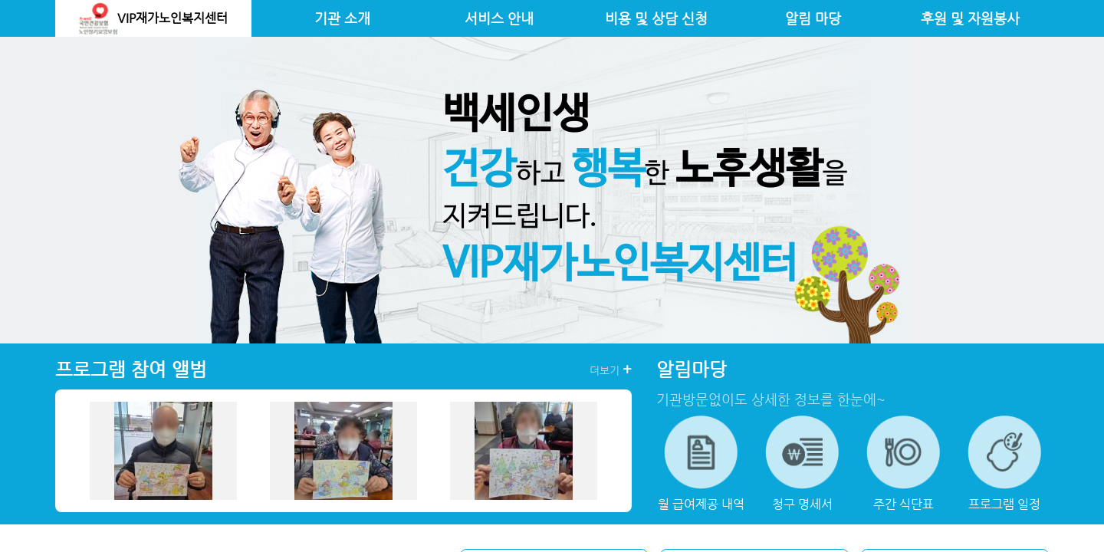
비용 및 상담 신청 (656, 18)
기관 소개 (342, 18)
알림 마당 (813, 18)
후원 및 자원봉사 (970, 18)
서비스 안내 (499, 18)
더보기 (611, 369)
